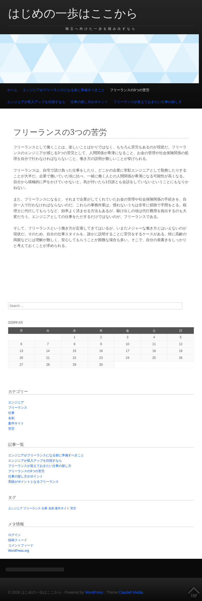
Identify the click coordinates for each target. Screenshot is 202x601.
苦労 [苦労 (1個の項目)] (73, 508)
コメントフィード (20, 545)
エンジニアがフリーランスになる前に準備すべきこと (64, 90)
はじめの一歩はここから (73, 13)
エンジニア (16, 402)
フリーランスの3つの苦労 (129, 90)
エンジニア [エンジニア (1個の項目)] (15, 508)
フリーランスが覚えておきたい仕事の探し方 (147, 102)
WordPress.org (18, 551)
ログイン (14, 535)
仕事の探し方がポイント (89, 102)
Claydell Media (131, 592)
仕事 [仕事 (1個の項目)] (44, 508)
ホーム (12, 90)
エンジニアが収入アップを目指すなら (36, 102)
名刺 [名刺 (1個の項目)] (51, 508)
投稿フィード (17, 540)
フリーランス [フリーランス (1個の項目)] (32, 508)
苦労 (11, 429)
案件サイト (16, 423)
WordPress (94, 592)
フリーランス (17, 407)
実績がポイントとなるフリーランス (33, 481)
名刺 (11, 418)
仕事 (11, 413)
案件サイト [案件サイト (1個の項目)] (62, 508)
